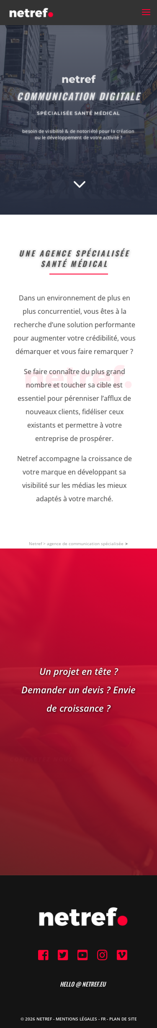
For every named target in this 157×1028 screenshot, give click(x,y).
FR (103, 1019)
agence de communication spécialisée (85, 543)
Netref (35, 543)
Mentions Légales (76, 1019)
